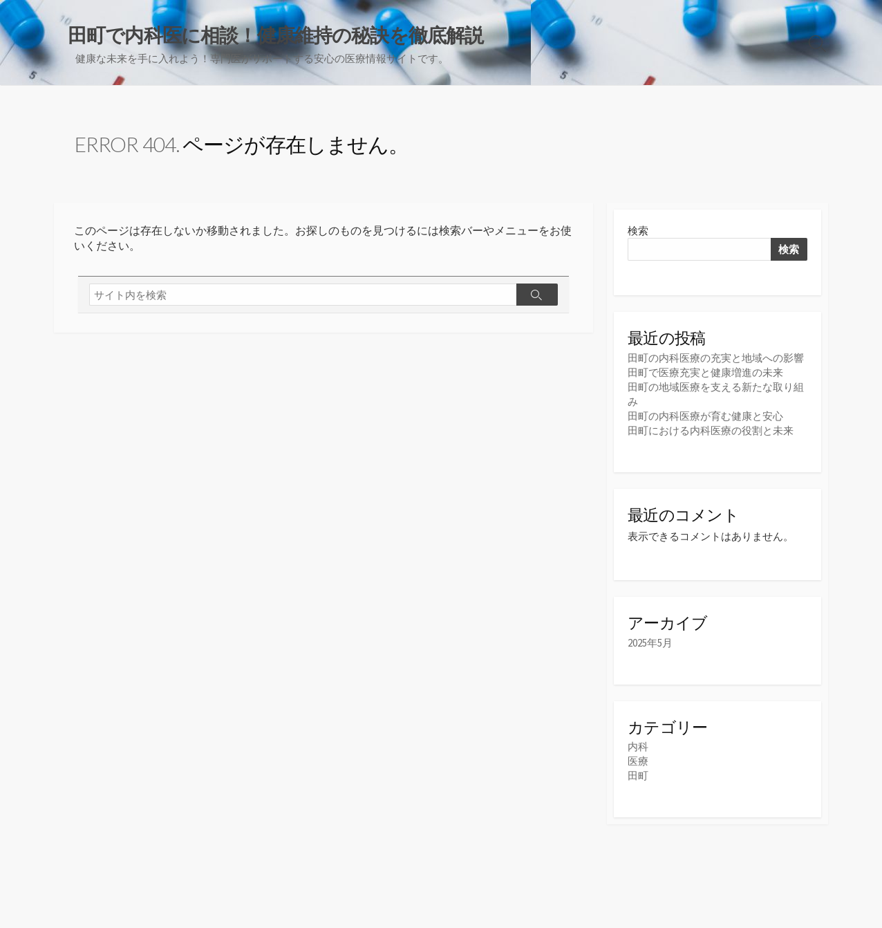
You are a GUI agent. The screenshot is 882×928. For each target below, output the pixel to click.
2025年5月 (650, 642)
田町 (638, 775)
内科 (638, 746)
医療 (638, 761)
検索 (638, 230)
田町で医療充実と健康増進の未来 (705, 372)
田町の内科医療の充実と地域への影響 (716, 357)
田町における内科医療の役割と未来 (711, 430)
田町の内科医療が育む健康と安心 (705, 416)
